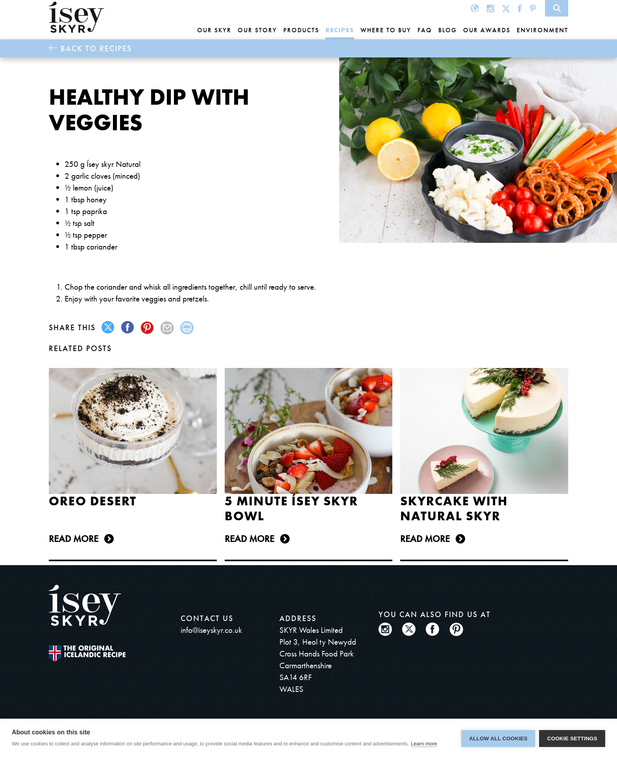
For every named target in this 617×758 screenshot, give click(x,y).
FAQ (424, 30)
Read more (73, 538)
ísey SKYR (76, 17)
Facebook (520, 8)
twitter (108, 328)
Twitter (506, 8)
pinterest (148, 328)
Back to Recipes (96, 48)
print (187, 328)
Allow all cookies (498, 738)
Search (556, 8)
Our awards (486, 30)
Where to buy (385, 30)
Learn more (424, 744)
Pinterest (533, 8)
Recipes (339, 30)
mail (167, 328)
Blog (447, 30)
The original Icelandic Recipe (87, 653)
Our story (257, 30)
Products (301, 30)
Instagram (490, 8)
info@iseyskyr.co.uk (211, 630)
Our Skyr (214, 30)
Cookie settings (572, 738)
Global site (475, 8)
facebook (128, 328)
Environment (542, 30)
